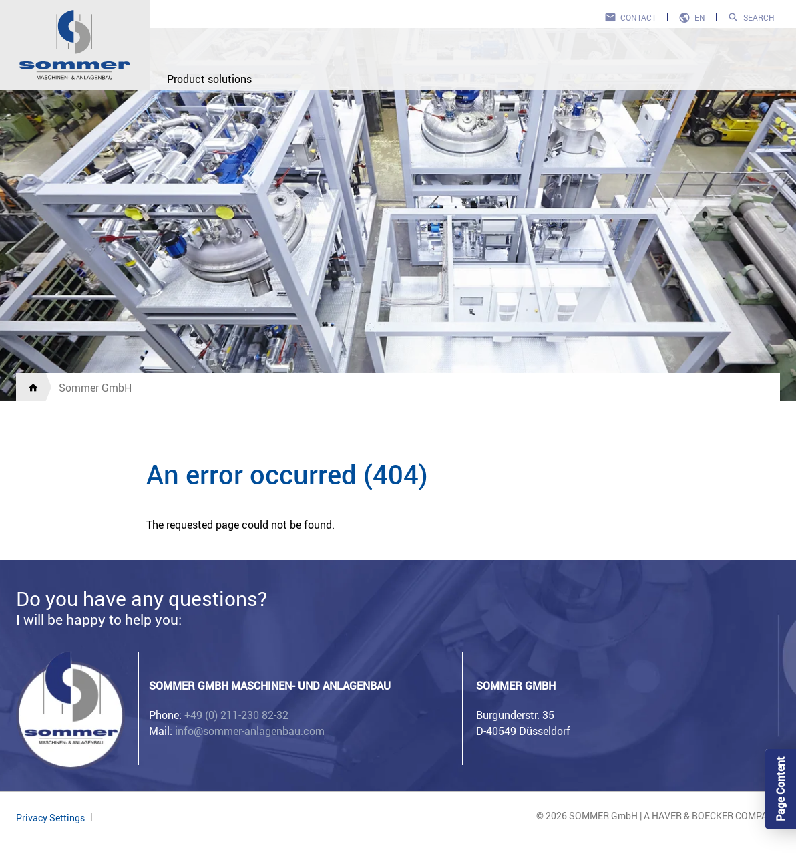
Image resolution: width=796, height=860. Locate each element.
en (699, 17)
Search (759, 17)
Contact (638, 17)
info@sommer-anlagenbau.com (250, 731)
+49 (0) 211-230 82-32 (236, 715)
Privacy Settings (50, 817)
